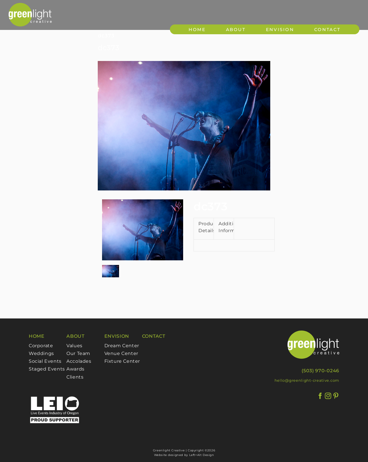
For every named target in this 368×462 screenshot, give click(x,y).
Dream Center (121, 345)
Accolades (78, 361)
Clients (74, 377)
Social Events (45, 361)
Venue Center (121, 353)
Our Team (78, 353)
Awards (75, 369)
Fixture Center (122, 361)
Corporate (41, 345)
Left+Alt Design (201, 455)
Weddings (41, 353)
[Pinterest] (336, 396)
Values (74, 345)
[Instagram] (328, 396)
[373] (184, 125)
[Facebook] (320, 396)
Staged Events (47, 369)
